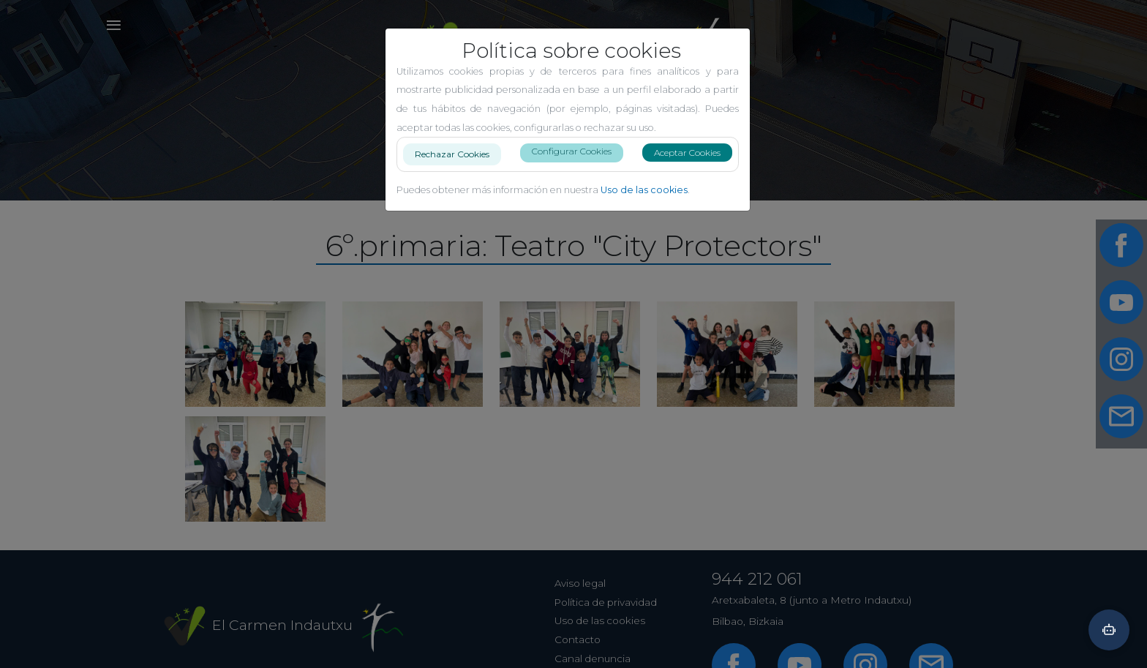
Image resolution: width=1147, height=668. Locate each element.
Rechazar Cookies (458, 151)
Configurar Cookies (577, 151)
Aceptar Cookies (693, 152)
